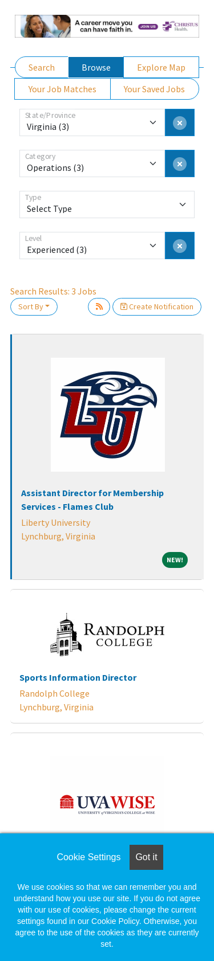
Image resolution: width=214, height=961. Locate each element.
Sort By (30, 306)
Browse (96, 67)
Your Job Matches (62, 89)
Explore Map (161, 67)
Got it (146, 857)
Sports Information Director (77, 677)
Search (42, 67)
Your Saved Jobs (154, 89)
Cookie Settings (88, 857)
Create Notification (156, 306)
